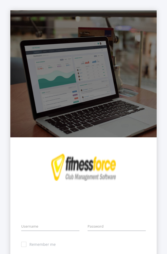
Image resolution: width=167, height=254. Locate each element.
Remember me (38, 244)
